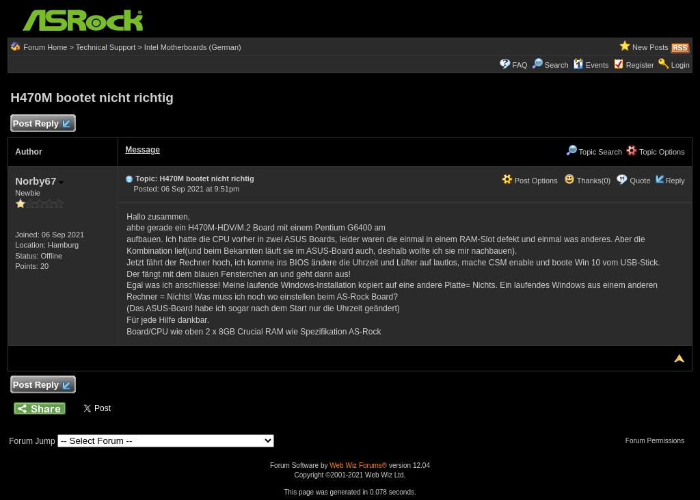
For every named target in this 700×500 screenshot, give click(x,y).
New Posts (650, 47)
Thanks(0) (587, 180)
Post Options (530, 180)
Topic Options (655, 152)
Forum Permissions (658, 441)
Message (142, 150)
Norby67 (39, 181)
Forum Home (45, 47)
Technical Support (105, 47)
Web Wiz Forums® (358, 465)
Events (591, 65)
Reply (675, 180)
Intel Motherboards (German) (192, 47)
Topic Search (594, 152)
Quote (640, 180)
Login (680, 65)
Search (557, 65)
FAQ (520, 65)
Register (640, 65)
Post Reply (41, 124)
